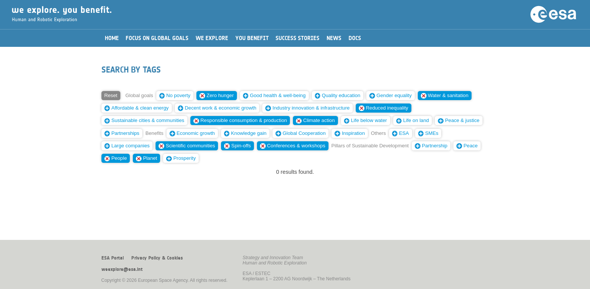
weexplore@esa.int (122, 269)
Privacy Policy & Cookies (157, 258)
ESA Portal (112, 258)
